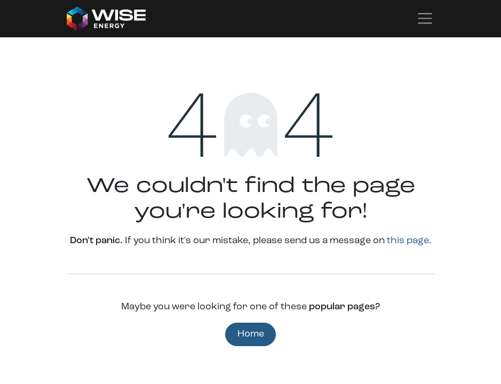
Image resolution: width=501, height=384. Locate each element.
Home (250, 334)
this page (408, 241)
